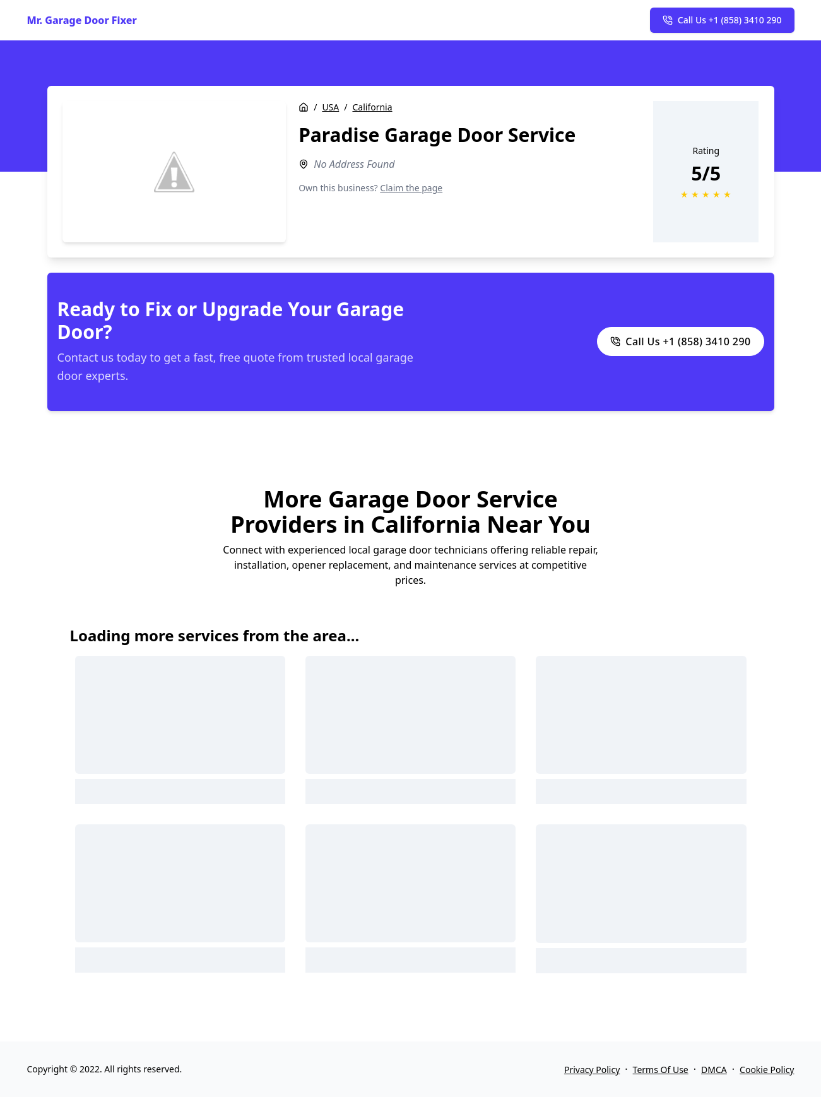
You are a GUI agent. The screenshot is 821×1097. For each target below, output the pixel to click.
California (372, 107)
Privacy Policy (592, 1070)
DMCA (714, 1070)
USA (330, 107)
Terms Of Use (660, 1070)
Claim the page (411, 188)
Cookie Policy (767, 1070)
